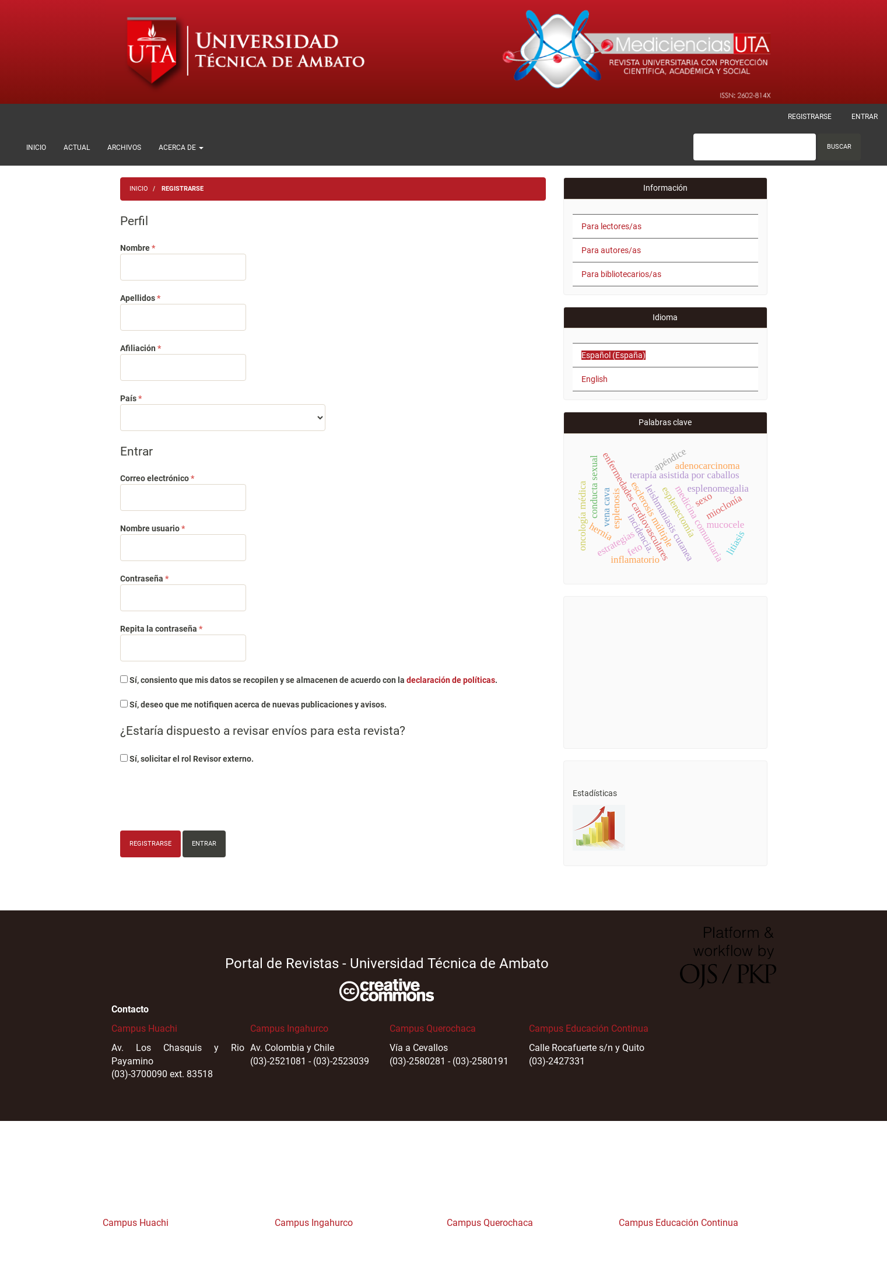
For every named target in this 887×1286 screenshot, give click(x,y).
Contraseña (183, 592)
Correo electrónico (183, 491)
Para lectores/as (611, 226)
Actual (77, 147)
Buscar (839, 146)
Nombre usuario (183, 542)
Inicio (36, 147)
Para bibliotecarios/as (621, 274)
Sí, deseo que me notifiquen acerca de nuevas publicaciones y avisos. (253, 704)
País (222, 412)
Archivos (124, 147)
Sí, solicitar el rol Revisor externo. (187, 758)
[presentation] (208, 799)
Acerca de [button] (181, 147)
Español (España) (613, 355)
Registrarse (810, 117)
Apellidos (183, 311)
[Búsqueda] (754, 147)
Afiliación (183, 361)
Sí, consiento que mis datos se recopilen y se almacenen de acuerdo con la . (308, 680)
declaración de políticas (450, 680)
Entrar (864, 117)
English (594, 379)
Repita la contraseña (183, 642)
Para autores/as (611, 250)
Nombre (183, 261)
